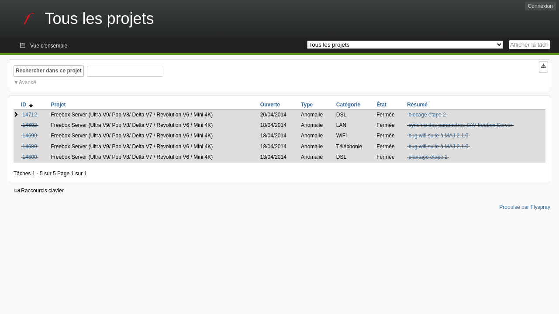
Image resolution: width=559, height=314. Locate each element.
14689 (29, 146)
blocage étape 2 (427, 115)
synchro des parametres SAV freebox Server (460, 125)
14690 (29, 136)
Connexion (540, 6)
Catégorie (348, 105)
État (381, 105)
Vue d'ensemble (48, 46)
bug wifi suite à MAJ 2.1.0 (439, 136)
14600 (29, 157)
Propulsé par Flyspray (524, 207)
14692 (29, 125)
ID (27, 105)
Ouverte (270, 105)
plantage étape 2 (428, 157)
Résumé (417, 105)
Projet (58, 105)
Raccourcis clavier (39, 191)
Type (307, 105)
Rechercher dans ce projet (49, 71)
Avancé (27, 82)
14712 (29, 115)
